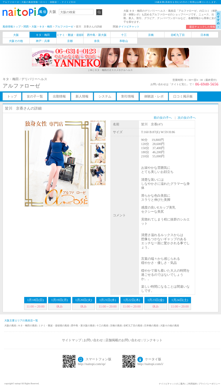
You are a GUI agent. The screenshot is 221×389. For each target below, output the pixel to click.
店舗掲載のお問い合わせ (123, 340)
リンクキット (153, 340)
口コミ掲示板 (183, 96)
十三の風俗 (102, 325)
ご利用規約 (191, 384)
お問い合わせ (93, 340)
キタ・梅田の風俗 (28, 325)
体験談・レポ (154, 96)
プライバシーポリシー (209, 384)
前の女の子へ (163, 117)
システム (104, 96)
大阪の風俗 (10, 325)
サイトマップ (71, 340)
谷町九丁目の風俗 (133, 325)
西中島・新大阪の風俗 (83, 325)
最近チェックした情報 (202, 26)
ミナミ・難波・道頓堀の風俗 (54, 325)
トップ (12, 96)
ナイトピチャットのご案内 (172, 384)
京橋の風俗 (116, 325)
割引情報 (127, 96)
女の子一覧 (35, 96)
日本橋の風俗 (151, 325)
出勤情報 (59, 96)
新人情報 (82, 96)
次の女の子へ (187, 117)
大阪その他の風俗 (169, 325)
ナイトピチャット (129, 26)
